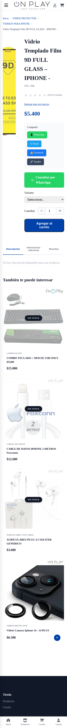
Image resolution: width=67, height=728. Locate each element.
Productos (8, 701)
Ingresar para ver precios (36, 104)
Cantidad (29, 210)
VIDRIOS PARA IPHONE (16, 23)
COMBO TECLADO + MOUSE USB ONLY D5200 (32, 359)
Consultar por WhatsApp (43, 180)
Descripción (13, 249)
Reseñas (54, 249)
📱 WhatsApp (37, 134)
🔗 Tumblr (35, 161)
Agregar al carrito (44, 225)
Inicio (6, 18)
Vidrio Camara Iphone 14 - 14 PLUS (28, 630)
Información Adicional (33, 249)
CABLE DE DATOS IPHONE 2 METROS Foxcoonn (31, 450)
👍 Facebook (36, 152)
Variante (29, 192)
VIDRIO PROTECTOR (24, 18)
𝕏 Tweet (34, 143)
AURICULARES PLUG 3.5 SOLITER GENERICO (29, 541)
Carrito (7, 707)
